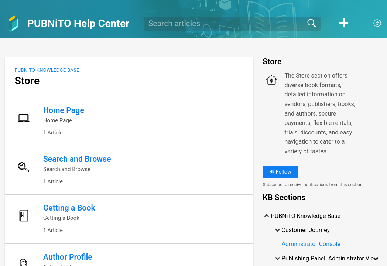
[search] (232, 24)
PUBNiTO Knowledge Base (46, 70)
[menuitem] (373, 23)
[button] (343, 23)
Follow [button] (280, 172)
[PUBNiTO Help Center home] (14, 24)
